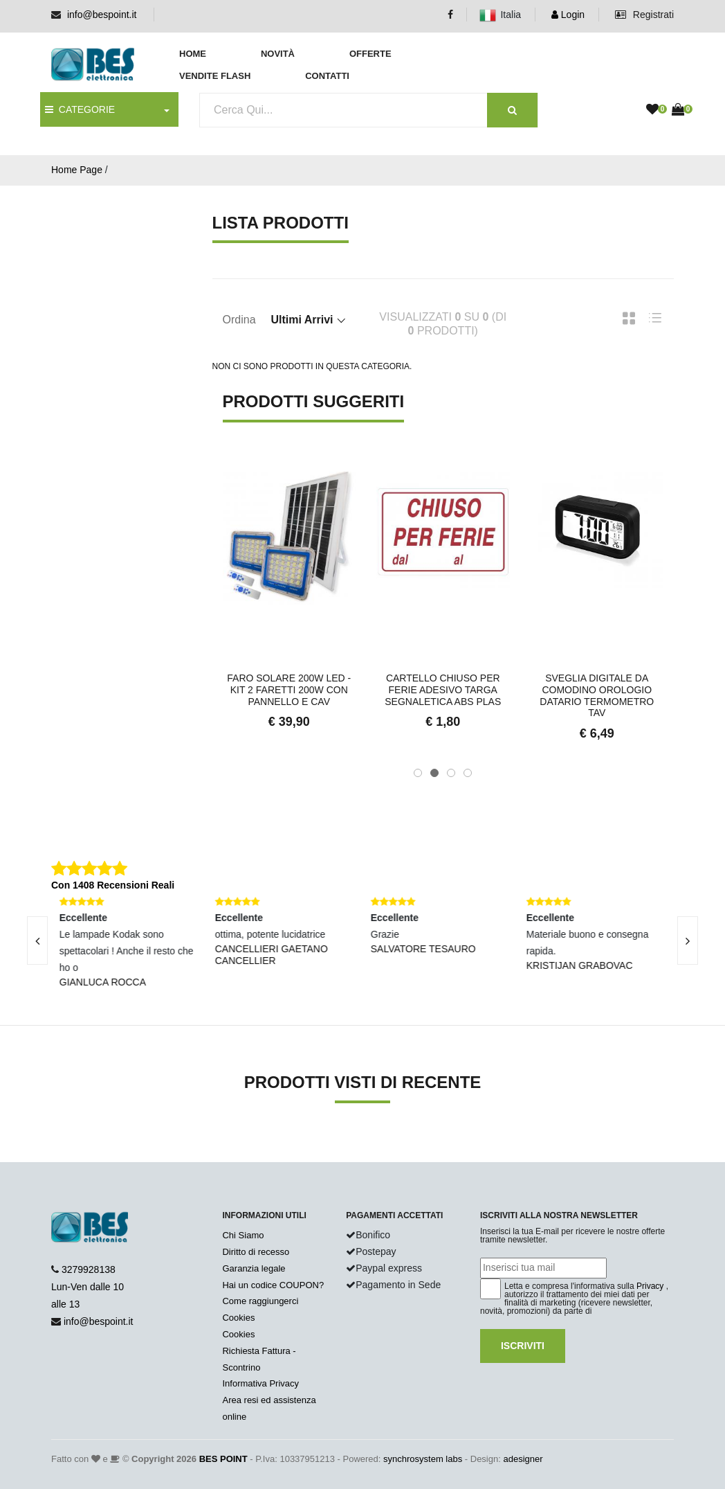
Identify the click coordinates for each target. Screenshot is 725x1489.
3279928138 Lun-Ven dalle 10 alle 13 (87, 1287)
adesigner (522, 1459)
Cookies (238, 1317)
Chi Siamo (243, 1235)
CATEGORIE (80, 109)
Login (568, 14)
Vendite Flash (214, 76)
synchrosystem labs (422, 1459)
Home (192, 53)
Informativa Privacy (260, 1383)
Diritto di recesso (255, 1252)
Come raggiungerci (260, 1301)
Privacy (649, 1286)
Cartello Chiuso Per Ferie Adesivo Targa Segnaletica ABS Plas (443, 689)
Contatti (327, 76)
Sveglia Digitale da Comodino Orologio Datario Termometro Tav (597, 695)
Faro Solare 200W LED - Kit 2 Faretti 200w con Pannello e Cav (289, 689)
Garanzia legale (253, 1268)
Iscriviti (522, 1345)
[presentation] (687, 940)
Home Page (76, 169)
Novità (278, 53)
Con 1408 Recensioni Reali (112, 885)
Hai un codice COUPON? (273, 1285)
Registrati (644, 14)
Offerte (370, 53)
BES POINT (223, 1459)
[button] (418, 773)
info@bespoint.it (102, 14)
